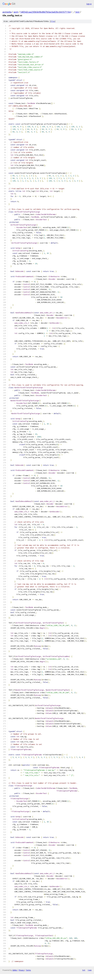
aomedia (7, 11)
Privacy (21, 970)
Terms (28, 970)
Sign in (89, 4)
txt (83, 970)
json (90, 970)
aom (16, 11)
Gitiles (14, 970)
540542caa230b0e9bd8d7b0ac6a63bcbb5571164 (45, 11)
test (77, 11)
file (53, 21)
